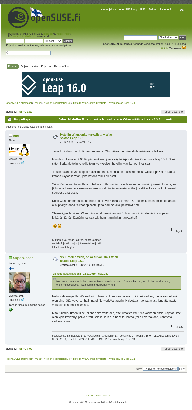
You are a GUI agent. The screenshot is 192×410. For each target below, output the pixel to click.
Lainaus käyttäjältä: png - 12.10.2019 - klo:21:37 (80, 274)
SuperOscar (23, 258)
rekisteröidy (63, 33)
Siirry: (139, 369)
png (16, 135)
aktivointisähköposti (24, 36)
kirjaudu (48, 33)
